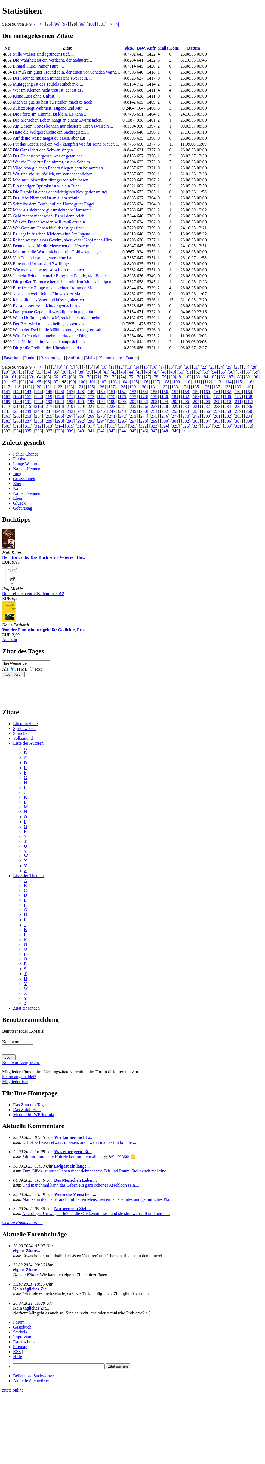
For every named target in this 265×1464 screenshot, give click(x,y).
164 (248, 391)
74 (123, 377)
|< (34, 24)
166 (17, 396)
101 (102, 24)
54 (214, 372)
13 (129, 367)
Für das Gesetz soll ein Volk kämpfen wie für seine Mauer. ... (66, 144)
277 (175, 416)
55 (222, 372)
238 (17, 411)
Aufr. (151, 48)
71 (97, 377)
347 (154, 431)
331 (238, 426)
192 (38, 401)
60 (6, 377)
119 (27, 386)
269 (91, 416)
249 (133, 411)
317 (91, 426)
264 (38, 416)
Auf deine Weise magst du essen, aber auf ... (51, 138)
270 (101, 416)
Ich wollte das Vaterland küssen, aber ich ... (50, 300)
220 (80, 406)
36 (64, 372)
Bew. (141, 48)
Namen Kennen (26, 468)
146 (59, 391)
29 (6, 372)
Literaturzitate (25, 723)
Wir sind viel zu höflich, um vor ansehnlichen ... (55, 174)
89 (247, 377)
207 (196, 401)
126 (101, 386)
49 (172, 372)
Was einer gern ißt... (72, 1151)
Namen (19, 488)
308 (248, 421)
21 (195, 367)
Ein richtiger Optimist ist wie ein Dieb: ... (49, 186)
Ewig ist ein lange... (72, 1166)
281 (217, 416)
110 (187, 382)
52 (197, 372)
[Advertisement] (18, 689)
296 (122, 421)
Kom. (174, 48)
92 (14, 382)
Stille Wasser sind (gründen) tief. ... (43, 54)
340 (80, 431)
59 (256, 372)
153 (133, 391)
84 (206, 377)
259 (238, 411)
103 (113, 382)
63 (31, 377)
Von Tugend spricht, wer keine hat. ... (45, 258)
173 (91, 396)
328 (206, 426)
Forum (19, 1322)
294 (101, 421)
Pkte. (129, 48)
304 (207, 421)
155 (154, 391)
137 (217, 386)
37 (72, 372)
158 (185, 391)
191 (28, 401)
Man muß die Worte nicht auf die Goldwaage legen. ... (60, 252)
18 (170, 367)
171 (70, 396)
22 (204, 367)
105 (134, 382)
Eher (17, 483)
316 (80, 426)
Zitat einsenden (26, 1008)
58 (247, 372)
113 (218, 382)
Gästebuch (22, 1327)
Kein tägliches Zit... (31, 1289)
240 (38, 411)
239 (28, 411)
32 (31, 372)
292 (80, 421)
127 (111, 386)
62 (22, 377)
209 (217, 401)
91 (6, 382)
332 (248, 426)
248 (122, 411)
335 (28, 431)
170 (59, 396)
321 (133, 426)
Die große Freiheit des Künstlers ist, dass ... (51, 347)
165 (7, 396)
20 (187, 367)
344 (122, 431)
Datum (193, 48)
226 (143, 406)
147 (70, 391)
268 (80, 416)
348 (164, 431)
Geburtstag (22, 508)
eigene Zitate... (26, 1250)
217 (49, 406)
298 (143, 421)
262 (17, 416)
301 (175, 421)
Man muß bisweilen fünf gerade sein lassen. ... (53, 180)
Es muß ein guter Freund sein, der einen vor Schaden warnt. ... (67, 72)
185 (217, 396)
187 (238, 396)
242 (59, 411)
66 (56, 377)
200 (122, 401)
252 (164, 411)
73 (114, 377)
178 (143, 396)
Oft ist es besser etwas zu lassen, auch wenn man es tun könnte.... (79, 1142)
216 (38, 406)
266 (59, 416)
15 (145, 367)
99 (82, 24)
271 (112, 416)
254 (185, 411)
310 (17, 426)
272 (122, 416)
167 (28, 396)
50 (181, 372)
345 (133, 431)
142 (17, 391)
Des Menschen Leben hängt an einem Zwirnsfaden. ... (60, 120)
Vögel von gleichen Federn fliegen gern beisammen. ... (60, 168)
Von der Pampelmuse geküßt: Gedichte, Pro (43, 630)
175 (112, 396)
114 (228, 382)
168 (38, 396)
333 (7, 431)
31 (22, 372)
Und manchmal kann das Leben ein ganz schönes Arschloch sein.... (80, 1185)
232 (207, 406)
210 (227, 401)
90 (256, 377)
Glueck (19, 503)
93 (22, 382)
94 (31, 382)
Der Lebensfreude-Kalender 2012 (33, 593)
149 (91, 391)
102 (103, 382)
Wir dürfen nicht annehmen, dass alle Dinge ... (53, 336)
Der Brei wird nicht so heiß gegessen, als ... (50, 324)
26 (237, 367)
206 (185, 401)
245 (91, 411)
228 (164, 406)
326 (185, 426)
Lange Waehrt (25, 464)
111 (197, 382)
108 (166, 382)
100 (91, 24)
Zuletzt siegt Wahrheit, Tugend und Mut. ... (50, 108)
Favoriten (12, 358)
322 (143, 426)
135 (195, 386)
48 (164, 372)
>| (117, 24)
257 (217, 411)
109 (176, 382)
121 (48, 386)
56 (231, 372)
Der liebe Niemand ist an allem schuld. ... (49, 198)
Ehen (17, 498)
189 (7, 401)
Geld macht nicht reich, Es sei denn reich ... (51, 216)
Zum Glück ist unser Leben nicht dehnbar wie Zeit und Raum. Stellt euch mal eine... (95, 1171)
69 (81, 377)
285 (7, 421)
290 (59, 421)
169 (49, 396)
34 (47, 372)
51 (189, 372)
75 (131, 377)
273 (133, 416)
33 (39, 372)
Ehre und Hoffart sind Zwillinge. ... (43, 264)
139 (238, 386)
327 (196, 426)
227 (154, 406)
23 (212, 367)
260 (248, 411)
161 (217, 391)
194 (59, 401)
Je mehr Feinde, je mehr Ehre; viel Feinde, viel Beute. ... (62, 276)
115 (239, 382)
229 (175, 406)
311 (28, 426)
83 (197, 377)
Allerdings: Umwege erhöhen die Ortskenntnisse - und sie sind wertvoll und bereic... (96, 1213)
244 (80, 411)
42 (114, 372)
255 (196, 411)
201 (133, 401)
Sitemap (20, 1346)
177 (133, 396)
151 (112, 391)
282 (227, 416)
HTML (21, 669)
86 (222, 377)
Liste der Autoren (28, 743)
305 (217, 421)
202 (143, 401)
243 (70, 411)
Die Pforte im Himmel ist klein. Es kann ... (50, 114)
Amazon (9, 639)
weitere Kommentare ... (22, 1222)
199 (112, 401)
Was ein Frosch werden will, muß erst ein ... (51, 222)
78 (156, 377)
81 (181, 377)
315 (70, 426)
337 (49, 431)
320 (122, 426)
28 (254, 367)
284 (248, 416)
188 (248, 396)
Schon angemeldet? (19, 1076)
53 (206, 372)
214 (17, 406)
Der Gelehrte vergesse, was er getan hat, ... (50, 156)
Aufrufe (74, 358)
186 (227, 396)
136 (206, 386)
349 (175, 431)
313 (48, 426)
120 (38, 386)
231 (196, 406)
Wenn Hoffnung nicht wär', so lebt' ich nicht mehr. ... (59, 318)
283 (238, 416)
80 (172, 377)
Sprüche (20, 733)
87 (231, 377)
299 (154, 421)
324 (164, 426)
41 (106, 372)
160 (207, 391)
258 (227, 411)
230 (185, 406)
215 (28, 406)
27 (246, 367)
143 (28, 391)
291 (70, 421)
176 (122, 396)
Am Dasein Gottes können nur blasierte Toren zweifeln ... (63, 126)
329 (217, 426)
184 (207, 396)
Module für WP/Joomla (33, 1114)
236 (248, 406)
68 (72, 377)
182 (185, 396)
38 (81, 372)
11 (112, 367)
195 (70, 401)
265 (49, 416)
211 (238, 401)
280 (207, 416)
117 (7, 386)
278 (185, 416)
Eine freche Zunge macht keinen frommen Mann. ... (58, 288)
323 (154, 426)
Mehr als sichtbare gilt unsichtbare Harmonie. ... (55, 210)
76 (139, 377)
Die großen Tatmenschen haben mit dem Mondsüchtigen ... (64, 282)
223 (112, 406)
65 (47, 377)
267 (70, 416)
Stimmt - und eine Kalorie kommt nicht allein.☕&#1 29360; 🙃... (80, 1156)
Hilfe (17, 1356)
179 (154, 396)
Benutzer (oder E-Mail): (23, 1031)
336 (38, 431)
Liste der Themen (28, 875)
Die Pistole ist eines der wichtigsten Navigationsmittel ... (62, 192)
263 (28, 416)
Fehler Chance (25, 454)
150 (101, 391)
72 (106, 377)
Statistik (20, 1332)
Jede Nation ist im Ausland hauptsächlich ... (51, 342)
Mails (163, 48)
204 (164, 401)
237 (7, 411)
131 (153, 386)
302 (185, 421)
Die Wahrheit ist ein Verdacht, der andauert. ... (53, 60)
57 (239, 372)
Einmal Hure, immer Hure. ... (38, 66)
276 (164, 416)
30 (14, 372)
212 (248, 401)
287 (28, 421)
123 (69, 386)
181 (175, 396)
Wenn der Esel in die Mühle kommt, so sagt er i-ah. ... (60, 330)
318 (101, 426)
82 (189, 377)
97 (65, 24)
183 (196, 396)
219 (70, 406)
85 (214, 377)
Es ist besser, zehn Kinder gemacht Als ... (49, 306)
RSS (17, 1351)
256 (207, 411)
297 (133, 421)
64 (39, 377)
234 (227, 406)
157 (175, 391)
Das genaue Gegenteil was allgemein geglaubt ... (55, 312)
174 (101, 396)
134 (185, 386)
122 (59, 386)
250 (143, 411)
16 (154, 367)
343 (112, 431)
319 (112, 426)
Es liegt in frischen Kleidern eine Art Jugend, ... (54, 234)
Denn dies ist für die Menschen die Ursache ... (53, 246)
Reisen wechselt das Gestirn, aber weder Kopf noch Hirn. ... (65, 240)
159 (196, 391)
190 (17, 401)
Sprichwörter (24, 728)
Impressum (22, 1337)
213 (7, 406)
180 (164, 396)
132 (164, 386)
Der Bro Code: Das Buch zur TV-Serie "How (43, 557)
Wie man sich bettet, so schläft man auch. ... (51, 270)
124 (80, 386)
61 (14, 377)
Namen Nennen (26, 493)
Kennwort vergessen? (21, 1062)
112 (207, 382)
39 (89, 372)
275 (154, 416)
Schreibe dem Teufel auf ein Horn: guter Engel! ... (56, 204)
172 (80, 396)
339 (70, 431)
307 (238, 421)
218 (59, 406)
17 (162, 367)
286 (17, 421)
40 (97, 372)
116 (249, 382)
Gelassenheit (24, 478)
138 (227, 386)
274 (143, 416)
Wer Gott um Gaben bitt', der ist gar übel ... (50, 228)
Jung (17, 473)
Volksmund (23, 738)
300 (164, 421)
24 (220, 367)
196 (80, 401)
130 (143, 386)
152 (122, 391)
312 (38, 426)
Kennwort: (11, 1041)
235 (238, 406)
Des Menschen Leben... (75, 1180)
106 (145, 382)
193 (49, 401)
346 (143, 431)
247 (112, 411)
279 (196, 416)
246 (101, 411)
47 (156, 372)
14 (137, 367)
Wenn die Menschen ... (75, 1194)
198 (101, 401)
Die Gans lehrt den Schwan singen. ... (45, 150)
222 (101, 406)
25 (229, 367)
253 (175, 411)
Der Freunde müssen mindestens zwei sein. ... (52, 78)
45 (139, 372)
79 (164, 377)
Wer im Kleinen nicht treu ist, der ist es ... (49, 90)
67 (64, 377)
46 (147, 372)
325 (175, 426)
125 (90, 386)
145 (49, 391)
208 (207, 401)
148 (80, 391)
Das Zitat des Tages (30, 1104)
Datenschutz (24, 1341)
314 (59, 426)
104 (124, 382)
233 (217, 406)
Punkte (30, 358)
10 (104, 367)
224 (122, 406)
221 (91, 406)
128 (122, 386)
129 (132, 386)
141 (7, 391)
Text (38, 669)
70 (89, 377)
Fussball (20, 459)
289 (49, 421)
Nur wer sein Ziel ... (72, 1208)
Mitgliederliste (15, 1081)
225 (133, 406)
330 (227, 426)
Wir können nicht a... (73, 1137)
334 (17, 431)
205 (175, 401)
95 (49, 24)
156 (164, 391)
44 (131, 372)
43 (123, 372)
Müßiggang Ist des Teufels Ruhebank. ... (48, 84)
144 (38, 391)
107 (155, 382)
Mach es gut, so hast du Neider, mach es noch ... (55, 102)
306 (227, 421)
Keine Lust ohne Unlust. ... (36, 96)
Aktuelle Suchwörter (31, 1380)
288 (38, 421)
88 (239, 377)
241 (49, 411)
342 (101, 431)
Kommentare (110, 358)
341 (91, 431)
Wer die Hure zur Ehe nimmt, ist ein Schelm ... (53, 162)
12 (120, 367)
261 (7, 416)
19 (179, 367)
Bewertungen (51, 358)
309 (7, 426)
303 (196, 421)
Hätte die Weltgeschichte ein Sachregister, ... (51, 132)
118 (17, 386)
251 (154, 411)
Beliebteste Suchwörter (33, 1376)
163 (238, 391)
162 (227, 391)
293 (91, 421)
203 (154, 401)
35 (56, 372)
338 (59, 431)
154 (143, 391)
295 (112, 421)
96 (57, 24)
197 (91, 401)
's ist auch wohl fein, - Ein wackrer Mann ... (51, 294)
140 (248, 386)
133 (174, 386)
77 (147, 377)
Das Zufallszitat (27, 1109)
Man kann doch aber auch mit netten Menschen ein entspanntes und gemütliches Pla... (97, 1199)
